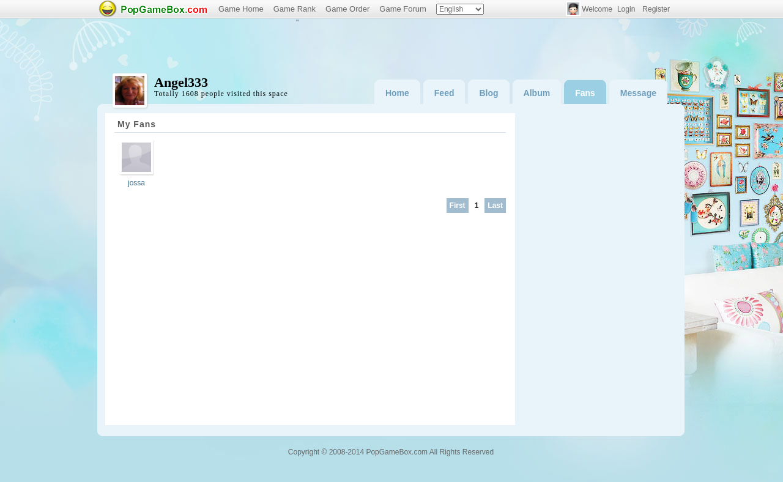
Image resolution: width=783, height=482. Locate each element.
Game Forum (402, 8)
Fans (585, 93)
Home (397, 93)
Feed (444, 93)
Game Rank (294, 8)
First (458, 205)
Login (626, 9)
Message (638, 93)
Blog (488, 93)
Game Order (347, 8)
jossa (136, 183)
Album (537, 93)
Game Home (241, 8)
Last (495, 205)
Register (656, 9)
